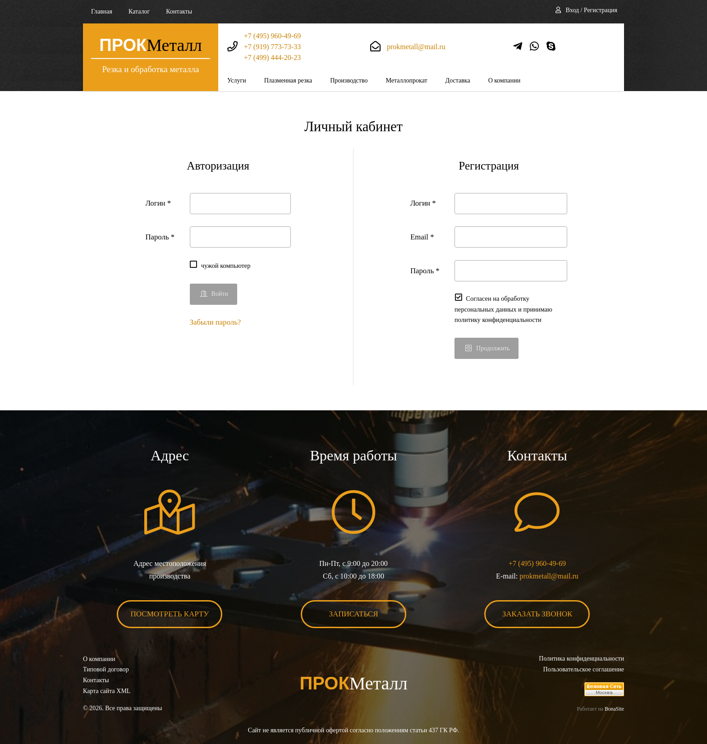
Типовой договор (106, 669)
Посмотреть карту (170, 614)
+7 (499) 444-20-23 (272, 57)
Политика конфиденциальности (581, 658)
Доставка (457, 80)
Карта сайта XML (106, 691)
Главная (101, 11)
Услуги (236, 80)
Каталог (139, 11)
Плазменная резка (288, 80)
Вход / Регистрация (591, 10)
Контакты (179, 11)
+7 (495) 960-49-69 (272, 36)
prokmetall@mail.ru (416, 47)
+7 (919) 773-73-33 (272, 47)
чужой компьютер (226, 265)
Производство (348, 80)
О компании (504, 80)
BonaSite (614, 709)
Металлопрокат (406, 80)
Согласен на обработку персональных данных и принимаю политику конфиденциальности (503, 309)
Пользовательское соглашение (583, 669)
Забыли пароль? (215, 322)
